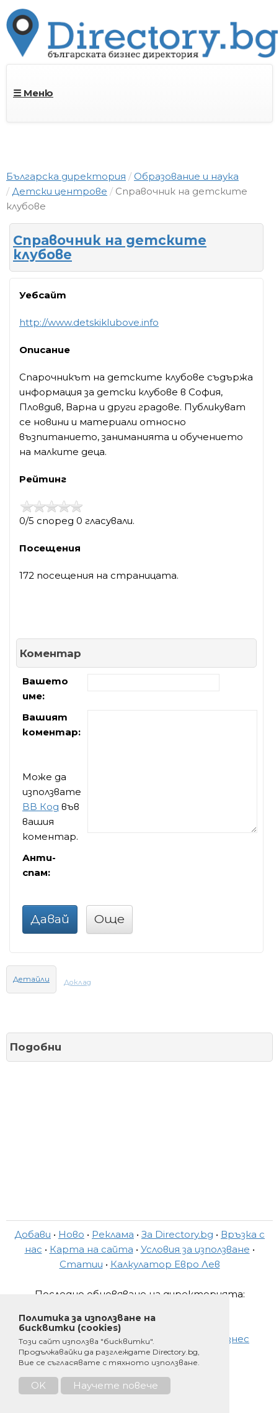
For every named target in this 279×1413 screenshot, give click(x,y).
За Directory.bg (177, 1234)
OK (38, 1385)
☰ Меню (33, 93)
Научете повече (115, 1385)
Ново (71, 1234)
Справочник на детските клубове (109, 247)
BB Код (40, 806)
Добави (32, 1234)
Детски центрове (59, 191)
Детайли (31, 979)
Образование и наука (186, 176)
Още (109, 918)
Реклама (113, 1234)
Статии (81, 1264)
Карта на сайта (91, 1249)
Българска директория (66, 176)
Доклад (77, 982)
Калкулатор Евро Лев (165, 1264)
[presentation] (181, 874)
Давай (49, 918)
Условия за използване (195, 1249)
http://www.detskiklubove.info (89, 322)
